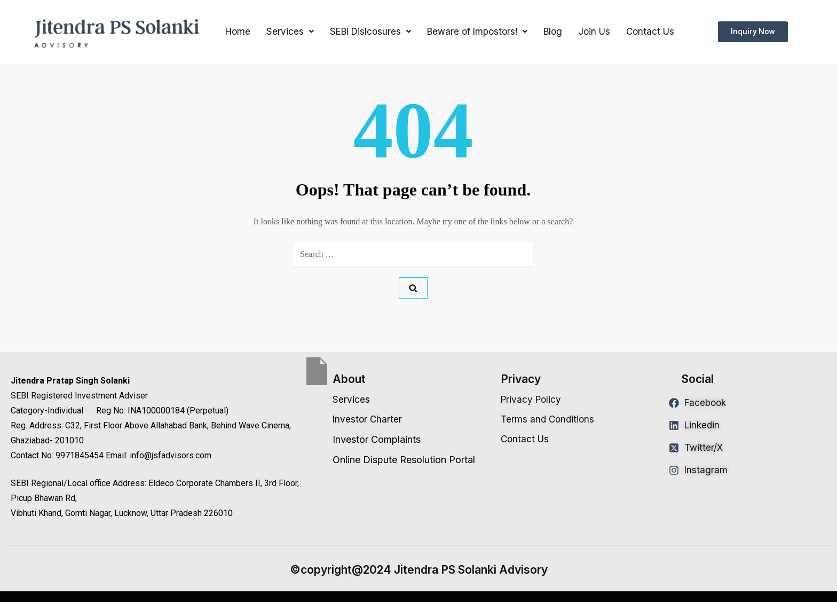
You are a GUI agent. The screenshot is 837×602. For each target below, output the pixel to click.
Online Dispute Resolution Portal (404, 459)
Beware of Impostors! (477, 31)
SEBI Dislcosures (370, 31)
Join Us (594, 31)
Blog (552, 31)
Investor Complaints (377, 439)
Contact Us (650, 31)
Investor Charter (367, 419)
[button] (290, 31)
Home (237, 31)
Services (290, 31)
